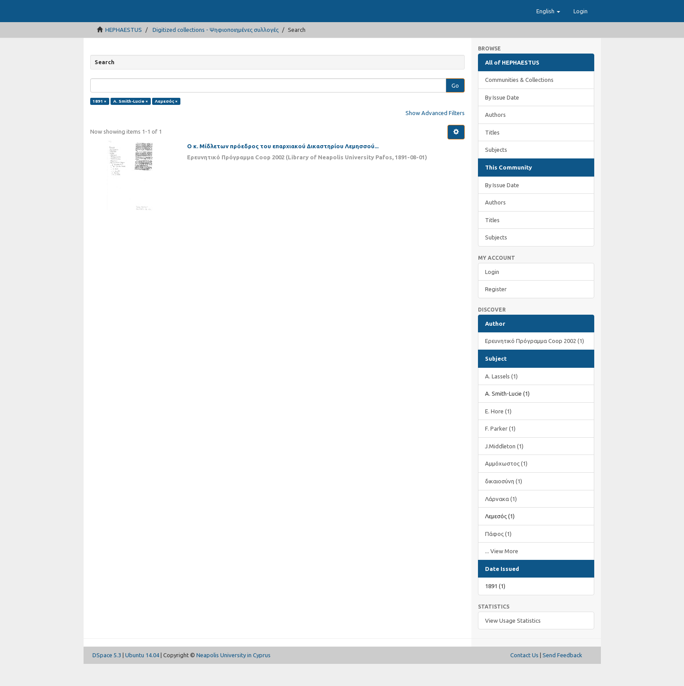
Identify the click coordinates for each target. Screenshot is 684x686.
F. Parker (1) (500, 450)
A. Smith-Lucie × (130, 123)
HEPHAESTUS (123, 52)
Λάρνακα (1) (501, 521)
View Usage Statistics (513, 643)
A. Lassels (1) (501, 398)
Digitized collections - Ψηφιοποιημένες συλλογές (216, 52)
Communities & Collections (519, 102)
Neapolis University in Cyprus (233, 677)
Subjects (496, 172)
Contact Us (524, 677)
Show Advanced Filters (435, 135)
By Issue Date (502, 119)
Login (492, 294)
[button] (548, 33)
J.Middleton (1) (504, 468)
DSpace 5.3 (106, 677)
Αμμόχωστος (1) (506, 485)
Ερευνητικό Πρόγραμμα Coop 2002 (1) (534, 363)
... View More (501, 573)
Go (455, 107)
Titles (492, 154)
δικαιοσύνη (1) (503, 503)
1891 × (99, 123)
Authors (495, 137)
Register (496, 311)
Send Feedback (562, 677)
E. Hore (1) (498, 433)
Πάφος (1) (498, 556)
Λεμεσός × (166, 123)
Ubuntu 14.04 (142, 677)
